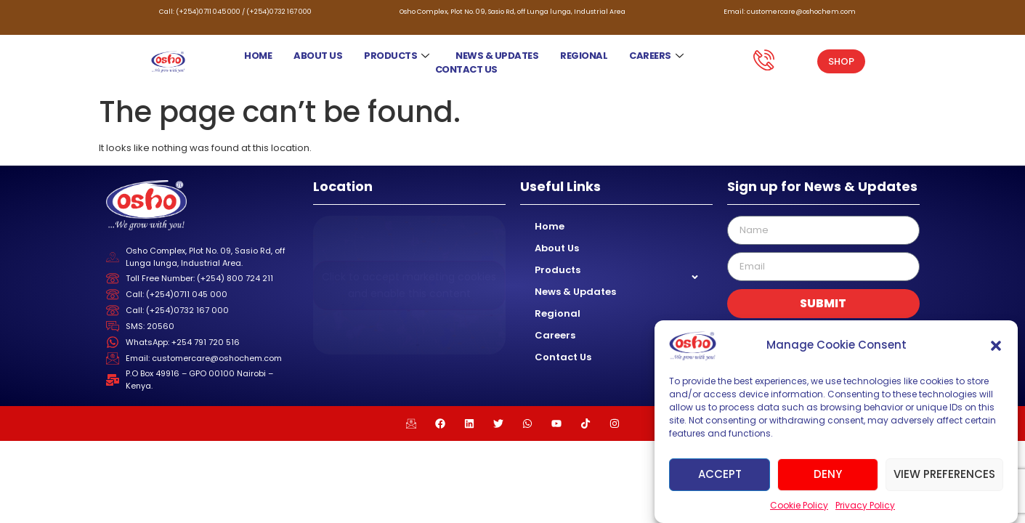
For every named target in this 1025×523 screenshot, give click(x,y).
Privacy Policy (865, 505)
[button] (996, 345)
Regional (583, 55)
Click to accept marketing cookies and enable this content (409, 285)
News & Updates (496, 55)
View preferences (944, 474)
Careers (656, 55)
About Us (317, 55)
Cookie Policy (799, 505)
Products (396, 55)
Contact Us (466, 69)
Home (258, 55)
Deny (828, 474)
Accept (720, 474)
